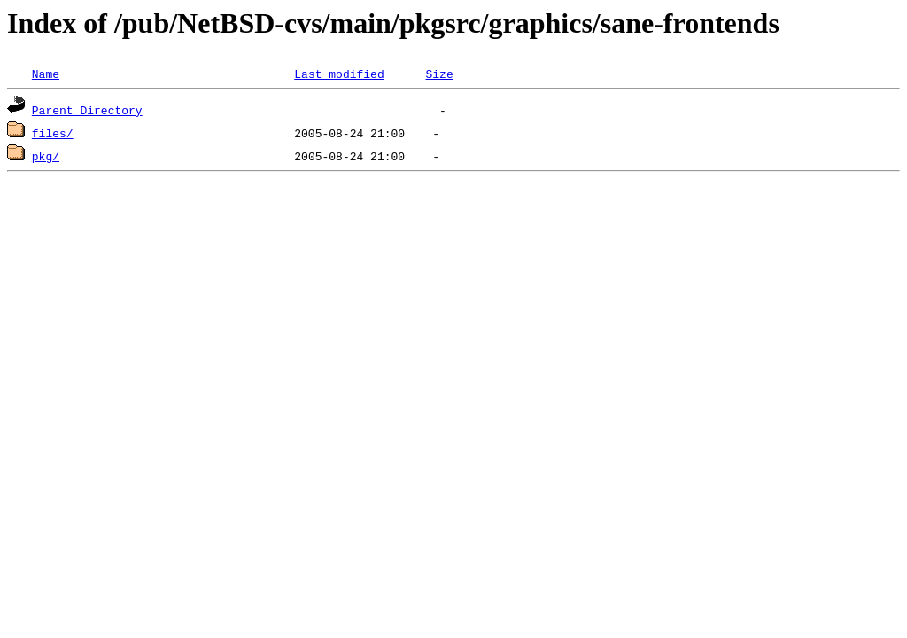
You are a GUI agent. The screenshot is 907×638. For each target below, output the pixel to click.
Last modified (339, 74)
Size (439, 74)
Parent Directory (87, 110)
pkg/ (45, 156)
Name (45, 74)
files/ (53, 133)
